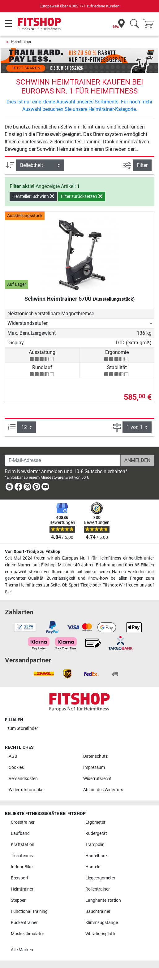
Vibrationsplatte (100, 933)
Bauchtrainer (97, 911)
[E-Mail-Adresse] (63, 460)
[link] (9, 488)
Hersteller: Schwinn (33, 196)
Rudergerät (96, 833)
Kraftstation (22, 844)
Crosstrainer (23, 822)
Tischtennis (22, 855)
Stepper (18, 900)
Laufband (20, 833)
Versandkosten (23, 778)
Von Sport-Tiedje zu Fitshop (32, 551)
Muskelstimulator (27, 933)
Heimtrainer (21, 41)
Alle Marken (22, 950)
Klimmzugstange (101, 922)
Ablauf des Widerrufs (103, 789)
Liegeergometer (100, 878)
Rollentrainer (97, 889)
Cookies (16, 767)
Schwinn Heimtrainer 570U (79, 298)
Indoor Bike (21, 867)
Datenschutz (95, 756)
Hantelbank (96, 855)
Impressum (94, 767)
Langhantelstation (103, 900)
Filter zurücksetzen (81, 196)
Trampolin (95, 844)
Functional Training (29, 911)
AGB (13, 756)
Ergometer (95, 822)
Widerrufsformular (26, 789)
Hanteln (93, 867)
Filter (142, 165)
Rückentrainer (24, 922)
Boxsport (19, 878)
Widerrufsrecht (97, 778)
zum (22, 728)
